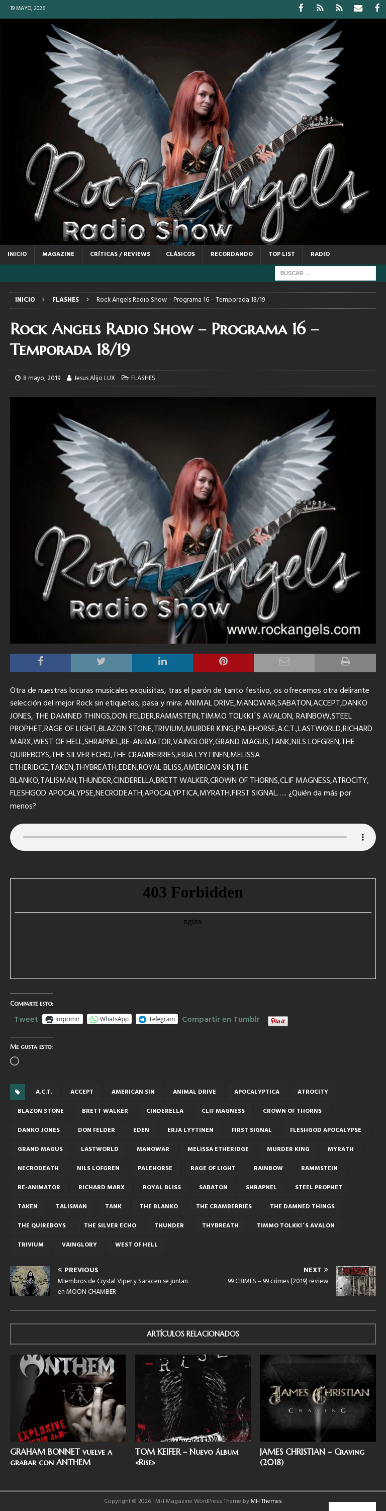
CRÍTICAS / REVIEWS (120, 253)
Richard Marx (101, 1187)
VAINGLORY (79, 1244)
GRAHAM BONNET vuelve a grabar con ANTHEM (61, 1456)
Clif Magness (223, 1111)
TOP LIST (281, 253)
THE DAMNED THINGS (302, 1206)
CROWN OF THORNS (292, 1111)
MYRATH (341, 1149)
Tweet (26, 1017)
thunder (169, 1225)
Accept (81, 1092)
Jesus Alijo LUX (94, 377)
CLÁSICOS (180, 253)
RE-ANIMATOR (39, 1187)
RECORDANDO (232, 253)
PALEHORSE (155, 1168)
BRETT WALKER (105, 1111)
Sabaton (213, 1187)
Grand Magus (40, 1149)
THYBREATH (220, 1225)
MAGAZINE (58, 253)
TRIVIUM (31, 1244)
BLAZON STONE (41, 1111)
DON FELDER (96, 1130)
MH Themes (266, 1500)
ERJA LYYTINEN (190, 1130)
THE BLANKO (159, 1206)
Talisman (71, 1206)
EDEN (141, 1130)
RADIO (320, 253)
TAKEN (28, 1206)
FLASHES (143, 377)
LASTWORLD (100, 1149)
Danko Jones (39, 1130)
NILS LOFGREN (98, 1168)
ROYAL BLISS (162, 1187)
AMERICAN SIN (133, 1092)
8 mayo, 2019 (41, 377)
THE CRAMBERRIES (224, 1206)
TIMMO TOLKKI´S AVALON (296, 1225)
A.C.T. (44, 1092)
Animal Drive (194, 1092)
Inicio (17, 253)
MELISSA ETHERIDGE (218, 1149)
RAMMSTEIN (319, 1168)
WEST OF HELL (136, 1244)
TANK (113, 1206)
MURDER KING (288, 1149)
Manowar (153, 1149)
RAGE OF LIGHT (213, 1168)
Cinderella (164, 1111)
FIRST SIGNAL (252, 1130)
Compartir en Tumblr (221, 1017)
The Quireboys (42, 1225)
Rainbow (268, 1168)
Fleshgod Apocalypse (325, 1130)
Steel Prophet (318, 1187)
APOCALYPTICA (256, 1092)
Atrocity (313, 1092)
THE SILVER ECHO (110, 1225)
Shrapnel (261, 1187)
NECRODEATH (38, 1168)
